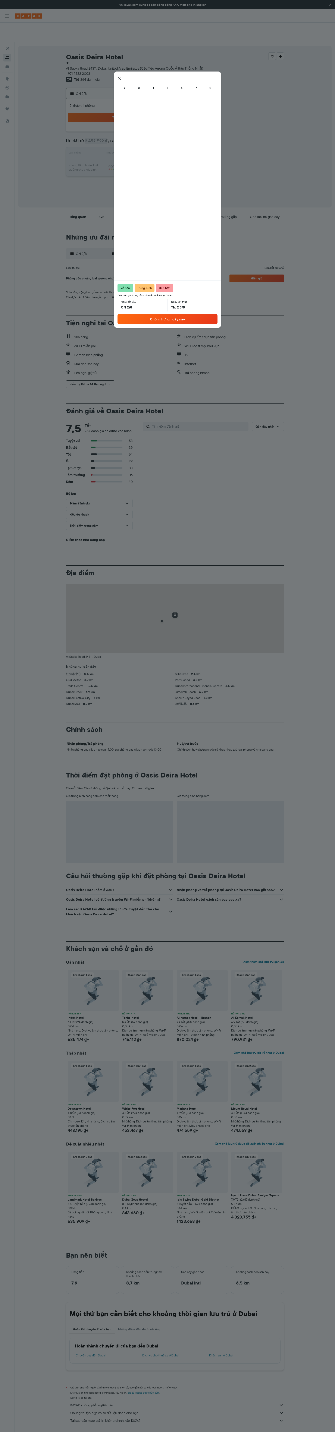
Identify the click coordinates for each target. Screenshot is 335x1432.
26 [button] (119, 154)
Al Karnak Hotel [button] (242, 998)
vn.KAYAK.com (74, 1422)
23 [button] (160, 144)
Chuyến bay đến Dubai (91, 1336)
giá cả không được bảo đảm (144, 1373)
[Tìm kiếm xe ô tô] (7, 47)
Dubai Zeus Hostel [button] (135, 1180)
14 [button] (140, 134)
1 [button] (150, 113)
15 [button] (150, 134)
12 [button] (119, 134)
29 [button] (150, 154)
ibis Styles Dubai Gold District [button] (198, 1180)
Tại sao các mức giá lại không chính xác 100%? (177, 1400)
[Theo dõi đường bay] (7, 68)
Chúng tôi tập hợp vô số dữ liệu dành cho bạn (177, 1393)
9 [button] (161, 124)
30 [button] (160, 154)
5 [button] (119, 124)
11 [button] (109, 134)
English (201, 5)
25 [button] (109, 154)
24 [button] (99, 154)
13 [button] (129, 134)
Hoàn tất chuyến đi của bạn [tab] (92, 1310)
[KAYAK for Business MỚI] (7, 77)
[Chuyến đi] (7, 89)
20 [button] (130, 144)
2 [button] (161, 113)
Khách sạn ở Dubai (221, 1336)
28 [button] (140, 154)
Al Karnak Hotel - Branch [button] (194, 998)
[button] (330, 4)
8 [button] (150, 124)
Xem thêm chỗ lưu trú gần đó (263, 942)
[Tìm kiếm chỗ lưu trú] (7, 38)
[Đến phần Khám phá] (7, 59)
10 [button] (99, 134)
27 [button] (130, 154)
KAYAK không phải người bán (177, 1385)
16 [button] (160, 134)
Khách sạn (94, 1422)
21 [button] (140, 144)
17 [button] (98, 144)
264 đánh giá (90, 60)
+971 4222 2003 (78, 54)
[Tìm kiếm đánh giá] (199, 407)
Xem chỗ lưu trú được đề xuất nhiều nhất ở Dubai (249, 1124)
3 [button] (99, 124)
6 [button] (130, 124)
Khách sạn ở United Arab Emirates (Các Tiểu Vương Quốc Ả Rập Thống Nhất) (182, 1422)
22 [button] (150, 144)
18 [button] (109, 144)
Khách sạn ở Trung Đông (118, 1422)
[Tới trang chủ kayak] (28, 16)
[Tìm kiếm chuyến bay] (7, 29)
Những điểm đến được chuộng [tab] (139, 1310)
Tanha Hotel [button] (130, 998)
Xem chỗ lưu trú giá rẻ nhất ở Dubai (259, 1033)
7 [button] (140, 124)
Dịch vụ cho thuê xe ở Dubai (160, 1336)
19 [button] (119, 144)
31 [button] (99, 165)
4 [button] (109, 124)
